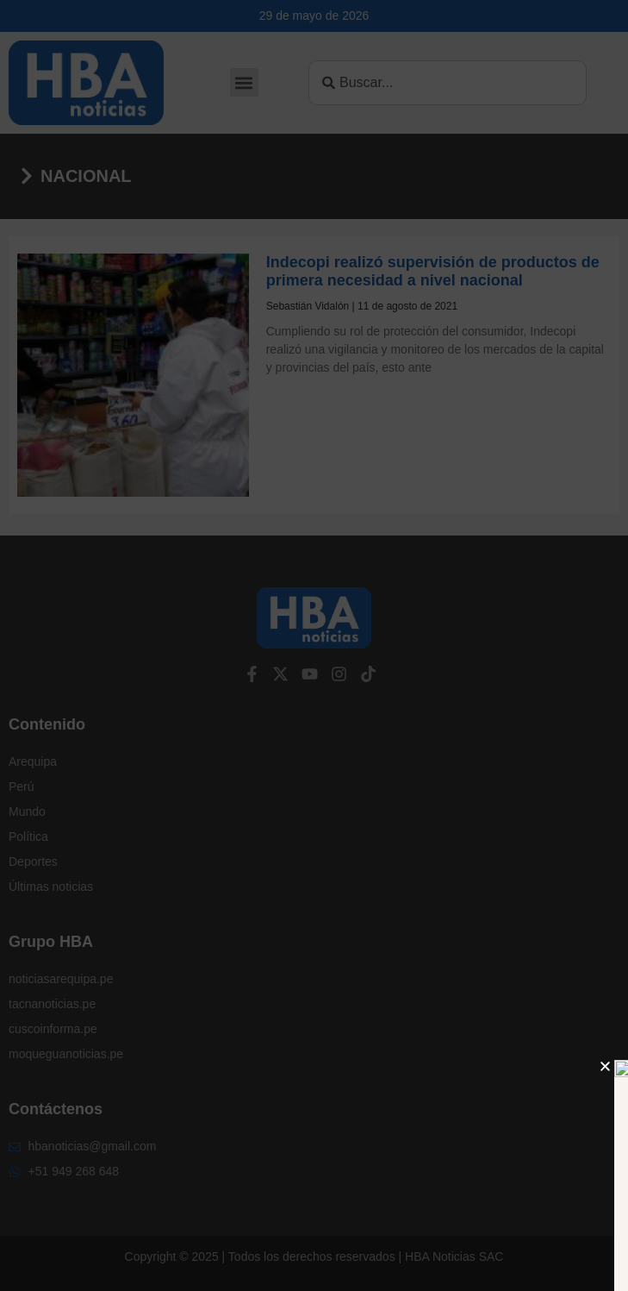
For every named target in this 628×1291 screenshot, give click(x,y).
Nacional (86, 175)
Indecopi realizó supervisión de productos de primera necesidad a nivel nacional (433, 272)
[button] (244, 82)
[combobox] (447, 82)
